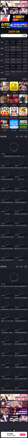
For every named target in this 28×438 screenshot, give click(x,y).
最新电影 (3, 266)
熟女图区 (19, 62)
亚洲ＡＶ (7, 47)
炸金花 (12, 43)
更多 (26, 136)
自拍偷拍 (13, 47)
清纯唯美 (13, 62)
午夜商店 (7, 71)
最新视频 (3, 136)
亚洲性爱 (7, 53)
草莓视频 (13, 71)
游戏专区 (25, 41)
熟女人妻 (7, 50)
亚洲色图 (13, 59)
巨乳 (21, 136)
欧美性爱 (25, 53)
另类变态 (25, 56)
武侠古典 (25, 65)
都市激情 (7, 65)
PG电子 (7, 41)
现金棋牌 (19, 43)
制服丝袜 (7, 56)
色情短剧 (7, 74)
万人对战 (19, 41)
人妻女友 (19, 65)
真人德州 (13, 41)
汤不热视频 (19, 71)
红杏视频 (25, 71)
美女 (17, 136)
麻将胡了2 (7, 43)
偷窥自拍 (7, 59)
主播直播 (19, 50)
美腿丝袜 (7, 62)
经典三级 (13, 56)
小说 (2, 66)
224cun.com (14, 31)
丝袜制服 (13, 50)
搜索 (25, 35)
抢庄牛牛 (25, 43)
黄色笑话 (19, 68)
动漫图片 (25, 59)
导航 (2, 73)
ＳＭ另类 (25, 50)
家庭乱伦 (13, 65)
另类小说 (13, 68)
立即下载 (23, 434)
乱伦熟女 (19, 56)
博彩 (2, 42)
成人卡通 (19, 53)
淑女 (21, 266)
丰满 (17, 266)
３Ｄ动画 (25, 47)
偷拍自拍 (13, 53)
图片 (2, 60)
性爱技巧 (25, 68)
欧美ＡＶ (19, 47)
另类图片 (25, 62)
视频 (2, 48)
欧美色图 (19, 59)
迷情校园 (7, 68)
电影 (2, 54)
